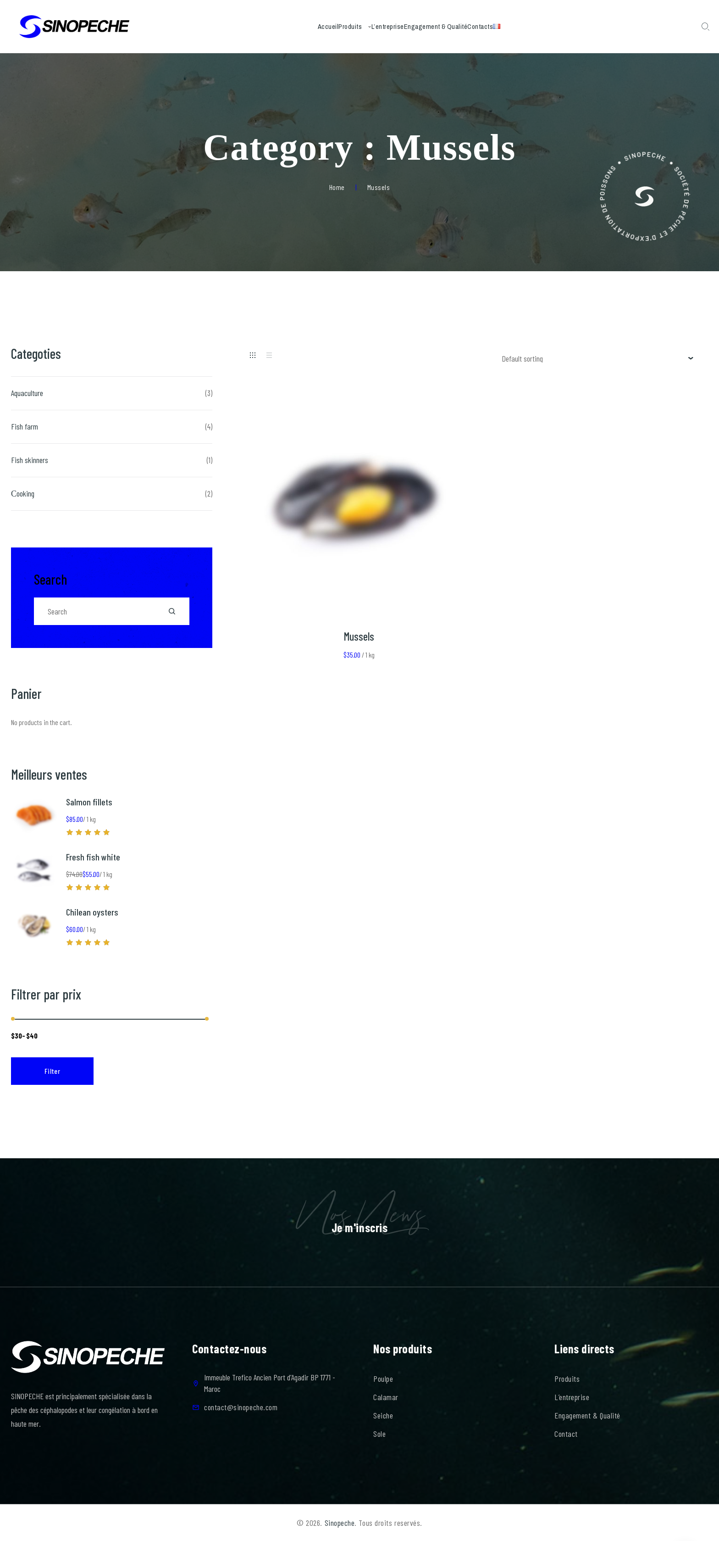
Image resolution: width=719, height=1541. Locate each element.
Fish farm (24, 426)
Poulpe (383, 1379)
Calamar (385, 1397)
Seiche (383, 1415)
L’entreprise (380, 26)
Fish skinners (29, 460)
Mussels (359, 636)
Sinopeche (340, 1523)
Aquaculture (27, 393)
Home (337, 187)
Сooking (22, 493)
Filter (52, 1070)
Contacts (504, 26)
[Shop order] (598, 358)
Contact (566, 1434)
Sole (379, 1434)
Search (50, 579)
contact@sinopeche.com (240, 1407)
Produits (327, 26)
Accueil (289, 26)
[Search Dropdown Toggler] (705, 26)
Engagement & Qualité (444, 26)
